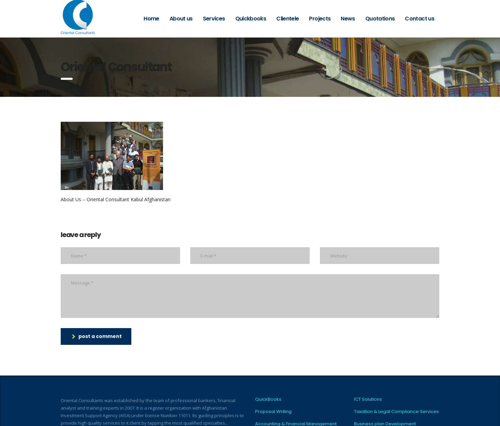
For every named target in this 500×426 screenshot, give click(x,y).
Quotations (380, 19)
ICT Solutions (368, 399)
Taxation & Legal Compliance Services (396, 411)
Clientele (287, 19)
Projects (319, 19)
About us (181, 19)
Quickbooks (250, 19)
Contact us (419, 19)
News (348, 19)
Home (151, 19)
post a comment (97, 336)
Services (214, 19)
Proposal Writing (273, 411)
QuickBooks (268, 399)
